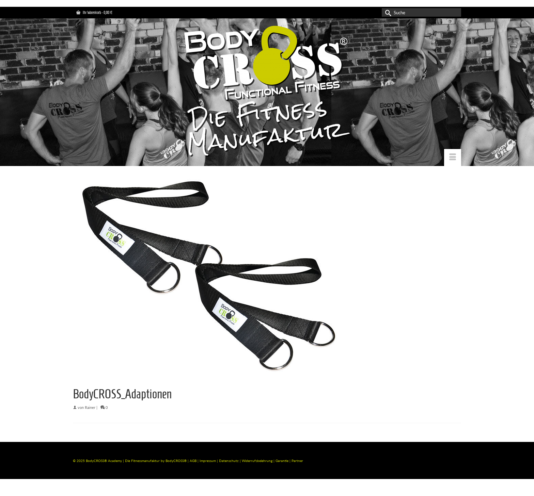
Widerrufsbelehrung (257, 461)
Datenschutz (229, 461)
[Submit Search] (387, 12)
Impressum (208, 461)
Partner (297, 461)
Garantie (282, 461)
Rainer (90, 407)
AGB (193, 461)
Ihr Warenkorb (94, 12)
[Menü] (452, 157)
